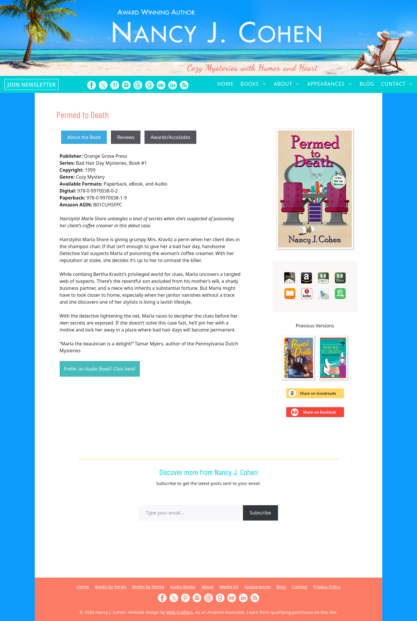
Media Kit (229, 586)
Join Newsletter (32, 84)
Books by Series (111, 586)
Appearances (331, 83)
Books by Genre (148, 586)
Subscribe (260, 513)
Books (255, 83)
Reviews (125, 137)
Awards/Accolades (170, 137)
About (289, 83)
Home (225, 83)
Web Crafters (179, 612)
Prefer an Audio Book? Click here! (100, 369)
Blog (367, 83)
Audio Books (182, 586)
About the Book (84, 137)
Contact (399, 83)
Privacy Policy (327, 586)
